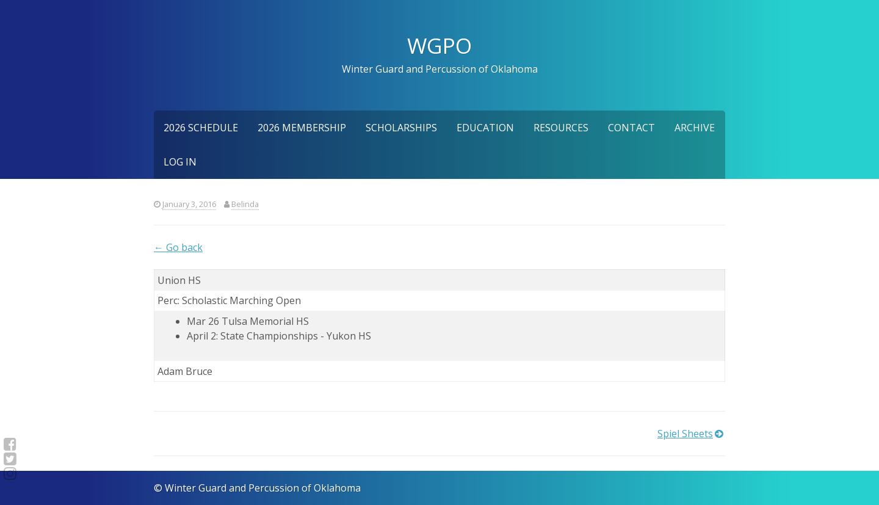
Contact (631, 127)
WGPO (439, 45)
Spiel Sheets (685, 433)
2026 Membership (302, 127)
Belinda (245, 203)
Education (485, 127)
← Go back (178, 247)
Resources (561, 127)
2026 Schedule (201, 127)
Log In (180, 162)
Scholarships (401, 127)
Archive (695, 127)
